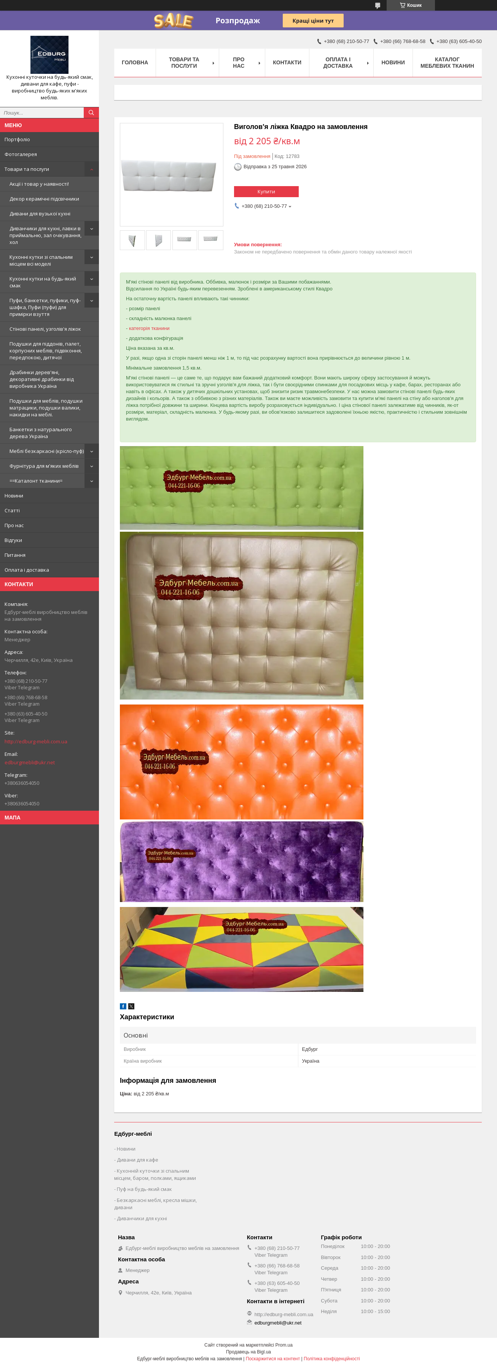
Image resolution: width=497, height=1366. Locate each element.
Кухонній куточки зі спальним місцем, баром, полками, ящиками (155, 1174)
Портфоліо (17, 139)
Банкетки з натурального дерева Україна (41, 433)
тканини (160, 328)
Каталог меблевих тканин (447, 62)
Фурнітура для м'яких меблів (44, 465)
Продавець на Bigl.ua (248, 1352)
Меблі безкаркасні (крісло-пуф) (47, 451)
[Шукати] (91, 112)
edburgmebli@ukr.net (30, 762)
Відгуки (13, 540)
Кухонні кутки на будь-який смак (43, 282)
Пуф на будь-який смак (144, 1189)
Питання (15, 555)
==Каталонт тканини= (36, 480)
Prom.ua (284, 1345)
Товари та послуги (27, 169)
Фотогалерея (21, 154)
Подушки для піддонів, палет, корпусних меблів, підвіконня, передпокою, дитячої (46, 350)
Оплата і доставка (27, 569)
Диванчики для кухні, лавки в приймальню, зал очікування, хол (45, 235)
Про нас (14, 525)
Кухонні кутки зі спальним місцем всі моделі (41, 260)
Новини (14, 495)
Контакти (287, 62)
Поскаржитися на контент (273, 1358)
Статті (12, 510)
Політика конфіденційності (332, 1358)
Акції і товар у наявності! (39, 183)
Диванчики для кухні (142, 1218)
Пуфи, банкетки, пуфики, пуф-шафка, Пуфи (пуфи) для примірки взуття (45, 307)
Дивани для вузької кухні (40, 213)
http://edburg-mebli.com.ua (36, 741)
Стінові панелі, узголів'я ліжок (45, 328)
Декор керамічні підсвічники (44, 198)
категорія (139, 328)
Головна (135, 62)
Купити (266, 191)
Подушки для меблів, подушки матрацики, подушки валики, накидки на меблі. (46, 407)
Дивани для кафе (137, 1159)
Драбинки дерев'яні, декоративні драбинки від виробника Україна (42, 379)
